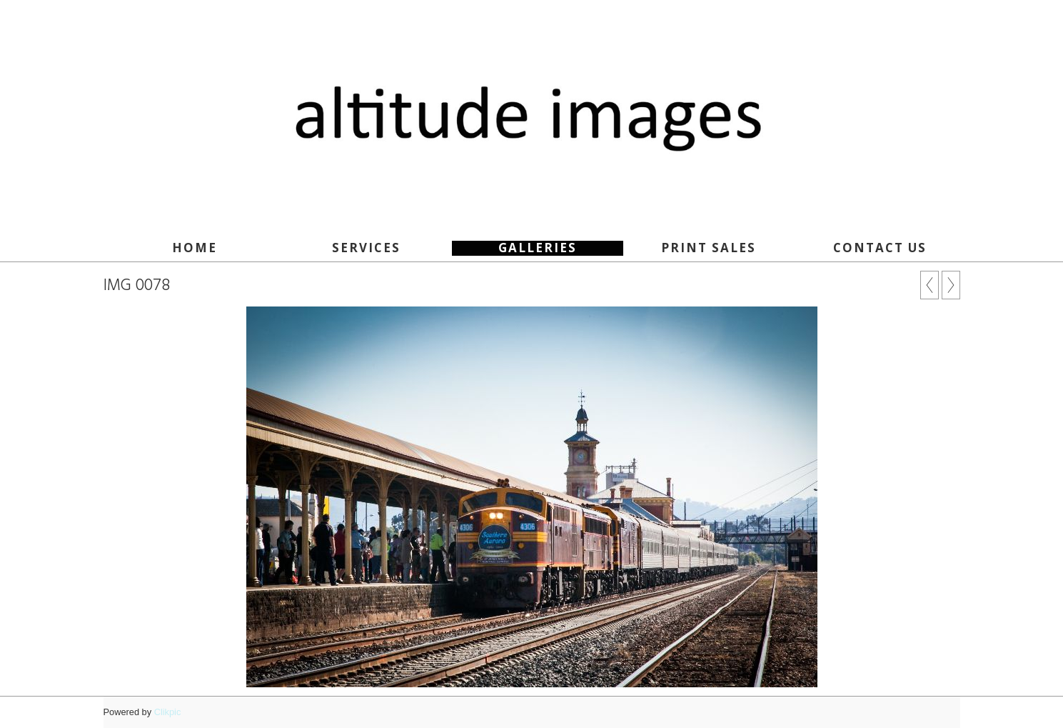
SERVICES (366, 248)
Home (194, 248)
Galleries (537, 248)
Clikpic (167, 712)
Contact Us (880, 248)
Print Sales (708, 248)
